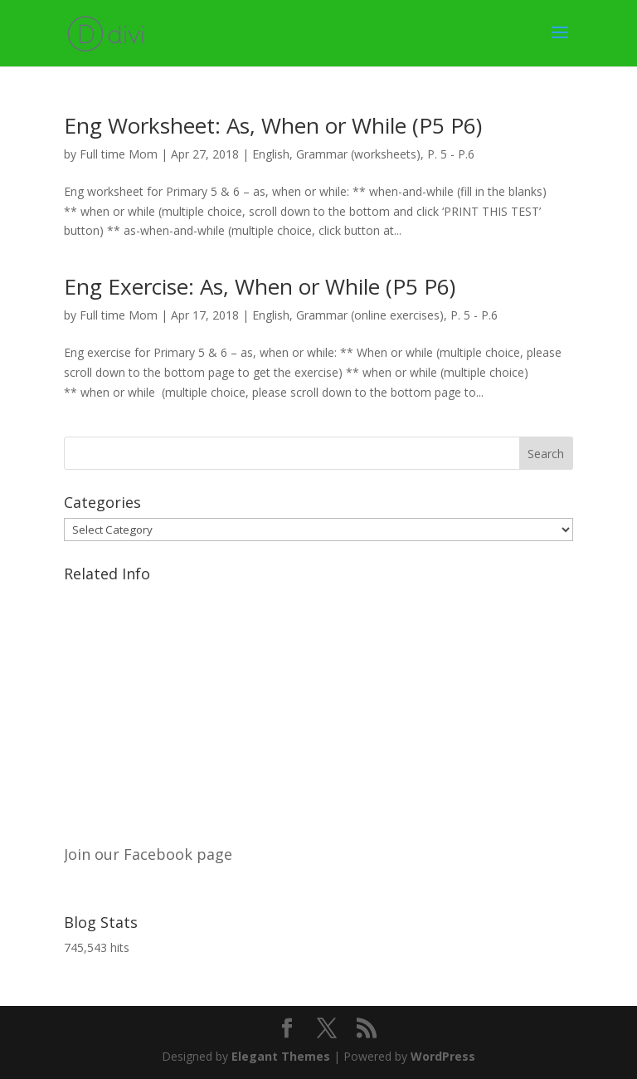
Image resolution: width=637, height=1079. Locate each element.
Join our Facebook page (148, 854)
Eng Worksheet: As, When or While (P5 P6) (273, 125)
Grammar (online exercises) (370, 315)
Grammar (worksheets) (358, 154)
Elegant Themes (280, 1056)
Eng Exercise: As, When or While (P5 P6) (259, 286)
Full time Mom (119, 154)
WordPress (443, 1056)
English (270, 154)
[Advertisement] (318, 705)
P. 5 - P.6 (450, 154)
